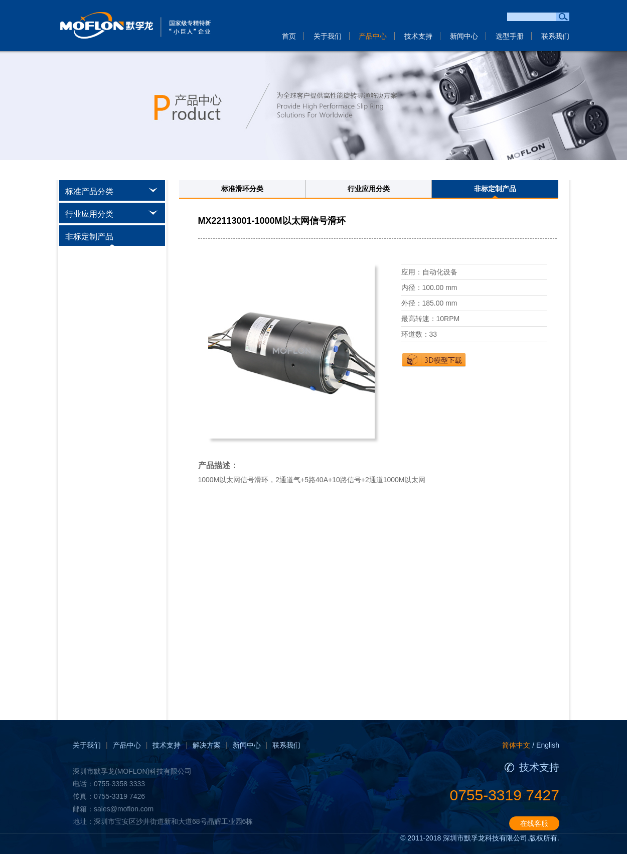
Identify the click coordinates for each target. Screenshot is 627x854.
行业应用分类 (369, 189)
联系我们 (555, 36)
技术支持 (418, 36)
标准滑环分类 (242, 189)
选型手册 (510, 36)
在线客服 (534, 823)
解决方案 (207, 745)
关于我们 (328, 36)
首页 (289, 36)
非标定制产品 (495, 189)
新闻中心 (464, 36)
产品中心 (373, 36)
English (547, 745)
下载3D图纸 (433, 359)
